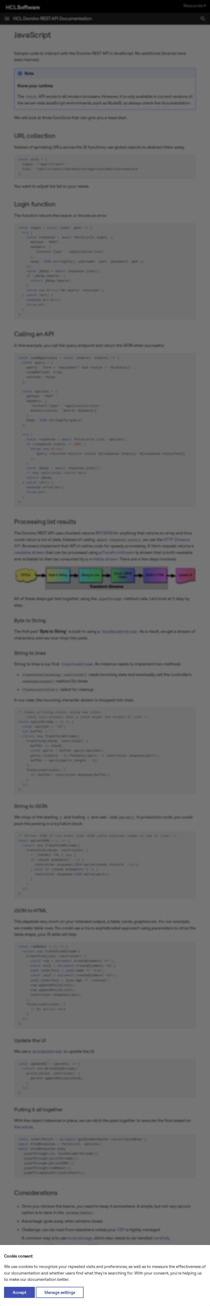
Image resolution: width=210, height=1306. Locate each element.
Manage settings (59, 1292)
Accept (19, 1292)
